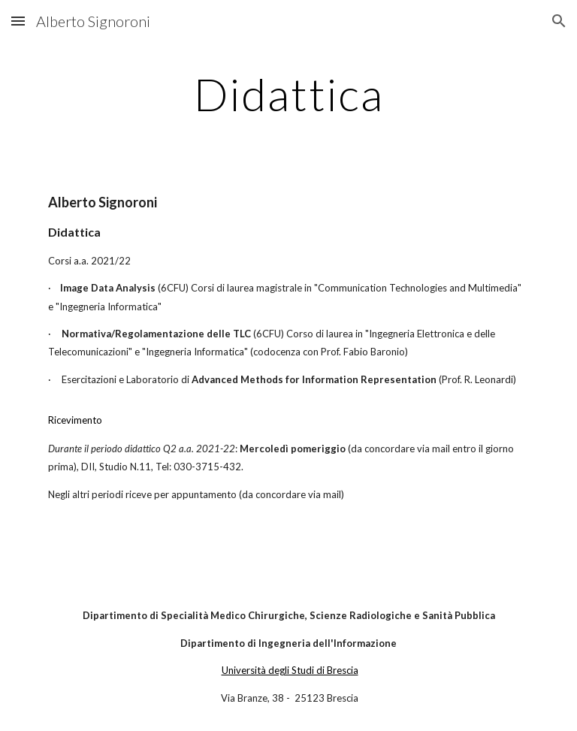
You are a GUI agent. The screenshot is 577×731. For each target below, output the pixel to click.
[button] (18, 20)
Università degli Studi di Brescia (290, 670)
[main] (288, 94)
